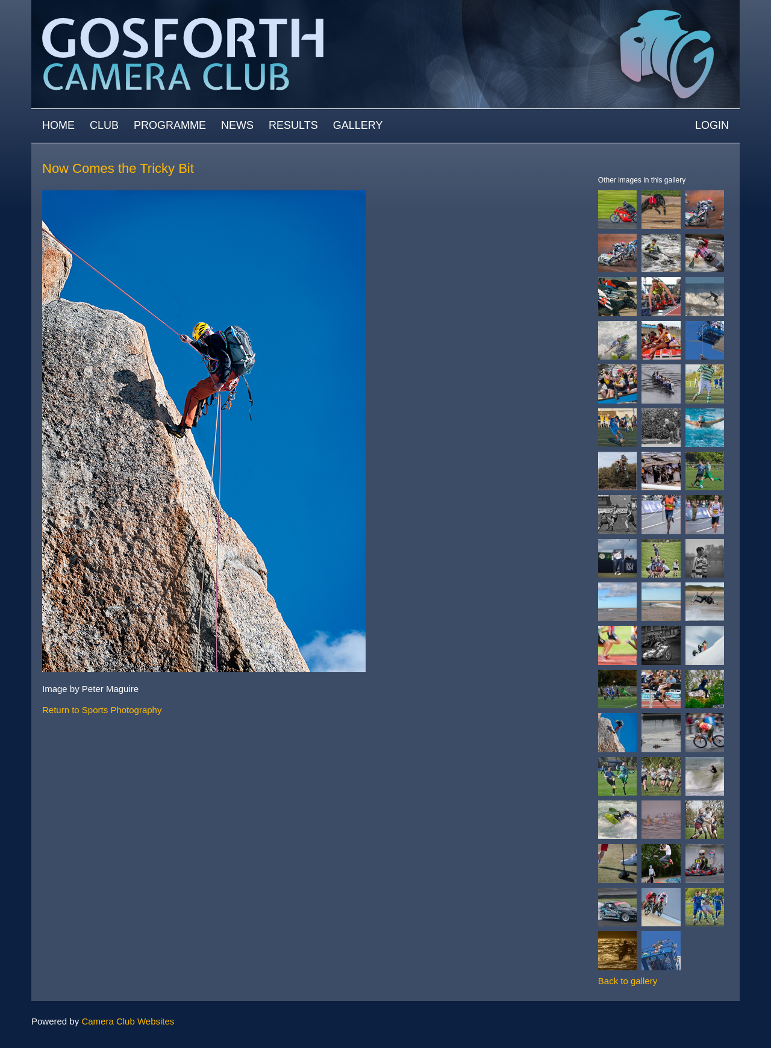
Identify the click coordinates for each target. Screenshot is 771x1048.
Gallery (358, 125)
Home (58, 125)
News (237, 125)
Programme (170, 125)
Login (712, 125)
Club (104, 125)
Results (293, 125)
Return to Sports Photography (101, 710)
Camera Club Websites (127, 1021)
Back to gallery (627, 981)
